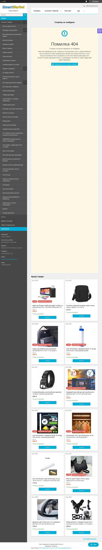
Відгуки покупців (6, 221)
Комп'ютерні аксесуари (10, 117)
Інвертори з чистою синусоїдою (9, 204)
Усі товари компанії (89, 539)
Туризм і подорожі (9, 68)
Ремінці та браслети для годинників (11, 180)
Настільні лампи (8, 189)
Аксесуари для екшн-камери (12, 83)
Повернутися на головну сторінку (66, 64)
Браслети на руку (8, 113)
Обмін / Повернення (8, 225)
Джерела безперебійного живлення (11, 198)
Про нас (68, 11)
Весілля (5, 209)
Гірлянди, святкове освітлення (13, 109)
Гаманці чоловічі (8, 44)
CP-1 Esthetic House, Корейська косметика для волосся (13, 134)
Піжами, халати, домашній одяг (13, 165)
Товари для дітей (8, 213)
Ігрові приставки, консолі (11, 193)
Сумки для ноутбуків (9, 125)
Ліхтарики (6, 185)
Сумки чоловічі (7, 52)
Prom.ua (60, 544)
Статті (3, 217)
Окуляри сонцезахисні (10, 30)
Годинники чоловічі (9, 60)
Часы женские (7, 56)
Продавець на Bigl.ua (51, 546)
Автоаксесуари (8, 40)
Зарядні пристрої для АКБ (11, 129)
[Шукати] (25, 14)
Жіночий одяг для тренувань (12, 155)
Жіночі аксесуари (8, 151)
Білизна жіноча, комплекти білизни (11, 160)
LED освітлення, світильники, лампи (12, 35)
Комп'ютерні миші (9, 91)
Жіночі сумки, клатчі (9, 26)
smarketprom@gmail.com (9, 259)
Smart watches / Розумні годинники (10, 100)
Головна (36, 11)
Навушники (6, 121)
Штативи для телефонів (11, 87)
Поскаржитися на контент (47, 548)
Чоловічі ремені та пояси (11, 64)
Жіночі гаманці (7, 48)
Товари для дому (8, 95)
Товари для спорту (9, 105)
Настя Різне (6, 175)
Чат (93, 545)
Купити (47, 317)
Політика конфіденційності (63, 548)
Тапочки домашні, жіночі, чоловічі (11, 170)
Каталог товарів (6, 22)
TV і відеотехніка (8, 73)
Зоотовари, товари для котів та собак (12, 146)
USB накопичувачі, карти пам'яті (11, 77)
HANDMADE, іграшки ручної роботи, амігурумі (11, 140)
